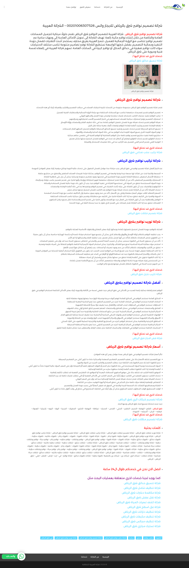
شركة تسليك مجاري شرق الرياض (142, 526)
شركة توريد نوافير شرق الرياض (65, 538)
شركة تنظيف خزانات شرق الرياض (142, 511)
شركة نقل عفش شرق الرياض (144, 497)
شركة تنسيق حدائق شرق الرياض (145, 60)
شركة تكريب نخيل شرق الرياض (146, 274)
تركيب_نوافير (148, 538)
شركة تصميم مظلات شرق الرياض (142, 419)
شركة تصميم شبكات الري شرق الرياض (140, 399)
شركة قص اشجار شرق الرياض (147, 338)
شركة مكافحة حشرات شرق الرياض (141, 492)
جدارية (131, 538)
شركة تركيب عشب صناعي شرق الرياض (142, 152)
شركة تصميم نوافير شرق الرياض (90, 538)
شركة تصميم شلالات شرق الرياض (145, 213)
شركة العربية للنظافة (91, 564)
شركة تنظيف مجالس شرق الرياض (141, 521)
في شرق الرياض (46, 538)
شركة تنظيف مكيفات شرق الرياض (141, 516)
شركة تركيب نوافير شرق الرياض (115, 538)
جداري (139, 538)
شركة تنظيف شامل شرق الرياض (142, 487)
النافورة (158, 538)
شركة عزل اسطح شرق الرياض (144, 507)
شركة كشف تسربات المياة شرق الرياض (139, 502)
